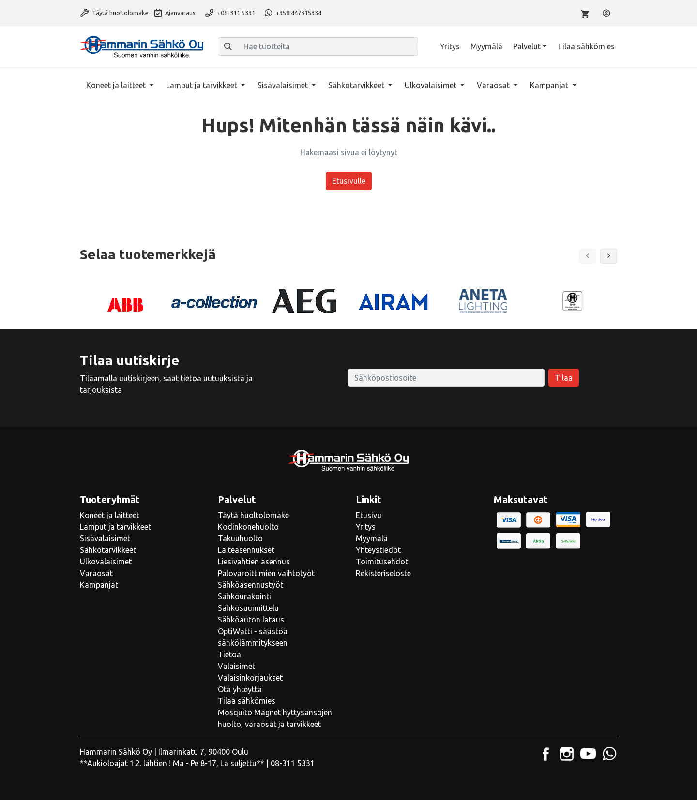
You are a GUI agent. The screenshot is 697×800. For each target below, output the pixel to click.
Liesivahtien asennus (254, 561)
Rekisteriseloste (383, 573)
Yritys (450, 46)
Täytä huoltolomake (114, 12)
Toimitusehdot (382, 561)
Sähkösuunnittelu (248, 608)
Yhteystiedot (378, 550)
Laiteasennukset (246, 550)
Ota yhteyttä (240, 689)
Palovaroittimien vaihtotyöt (266, 573)
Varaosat (494, 85)
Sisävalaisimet (284, 85)
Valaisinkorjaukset (250, 677)
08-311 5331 (293, 763)
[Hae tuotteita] (328, 46)
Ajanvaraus (175, 12)
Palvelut (527, 46)
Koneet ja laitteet (117, 85)
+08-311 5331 (230, 12)
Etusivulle (348, 181)
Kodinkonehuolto (248, 526)
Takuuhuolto (240, 538)
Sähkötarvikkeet (357, 85)
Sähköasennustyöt (250, 584)
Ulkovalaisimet (431, 85)
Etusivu (368, 515)
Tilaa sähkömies (586, 46)
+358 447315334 (293, 12)
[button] (609, 256)
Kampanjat (550, 85)
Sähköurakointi (244, 596)
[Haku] (228, 46)
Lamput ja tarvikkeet (202, 85)
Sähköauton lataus (251, 619)
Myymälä (486, 46)
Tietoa (229, 654)
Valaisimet (236, 666)
